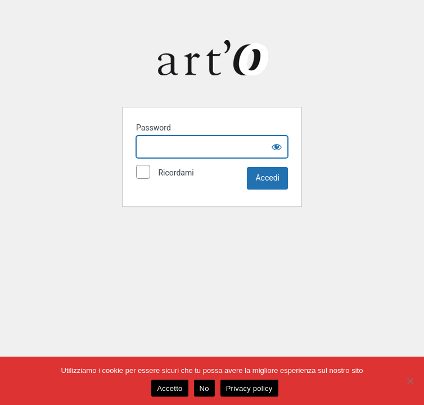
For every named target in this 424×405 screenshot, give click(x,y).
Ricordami (165, 173)
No (204, 388)
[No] (410, 380)
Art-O (214, 57)
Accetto (169, 388)
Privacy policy (249, 388)
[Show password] (276, 147)
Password (153, 127)
